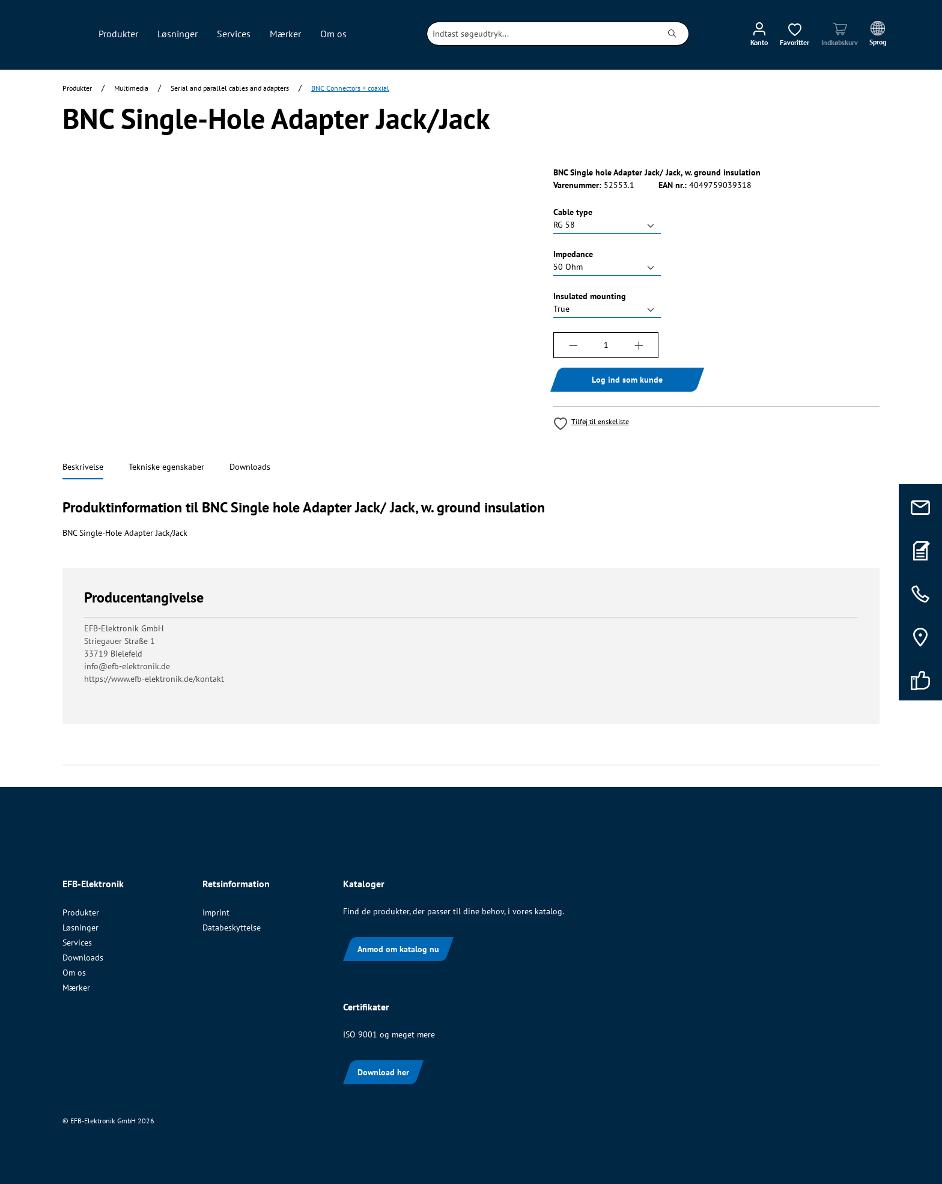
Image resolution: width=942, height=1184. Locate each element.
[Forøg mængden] (639, 345)
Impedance (573, 254)
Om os (74, 972)
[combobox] (542, 34)
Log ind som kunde (627, 379)
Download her (383, 1072)
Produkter (80, 912)
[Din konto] (759, 33)
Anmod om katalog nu (398, 949)
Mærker (76, 987)
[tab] (82, 467)
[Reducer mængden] (573, 345)
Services (77, 942)
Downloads (82, 957)
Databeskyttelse (231, 927)
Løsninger (80, 927)
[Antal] (606, 345)
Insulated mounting (589, 296)
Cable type (572, 211)
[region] (295, 295)
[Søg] (672, 34)
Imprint (215, 912)
